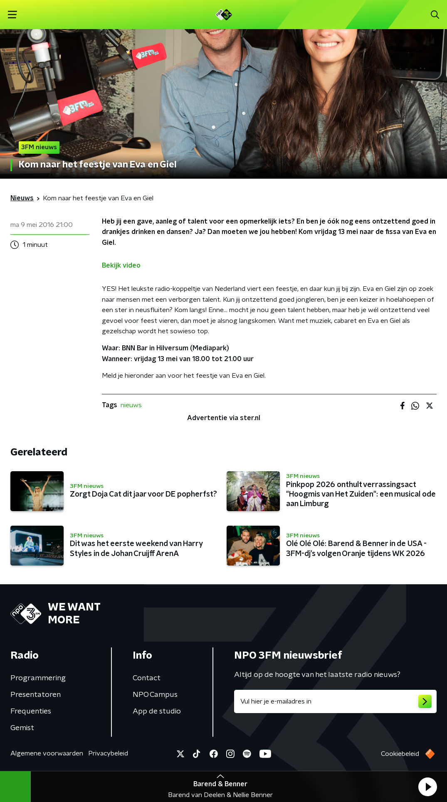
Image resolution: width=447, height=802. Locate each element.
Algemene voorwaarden (46, 753)
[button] (427, 786)
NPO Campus (155, 695)
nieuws (131, 405)
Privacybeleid (108, 753)
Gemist (22, 728)
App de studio (157, 711)
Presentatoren (35, 695)
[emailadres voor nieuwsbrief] (335, 701)
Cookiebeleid (400, 753)
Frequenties (30, 711)
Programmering (38, 678)
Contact (147, 678)
